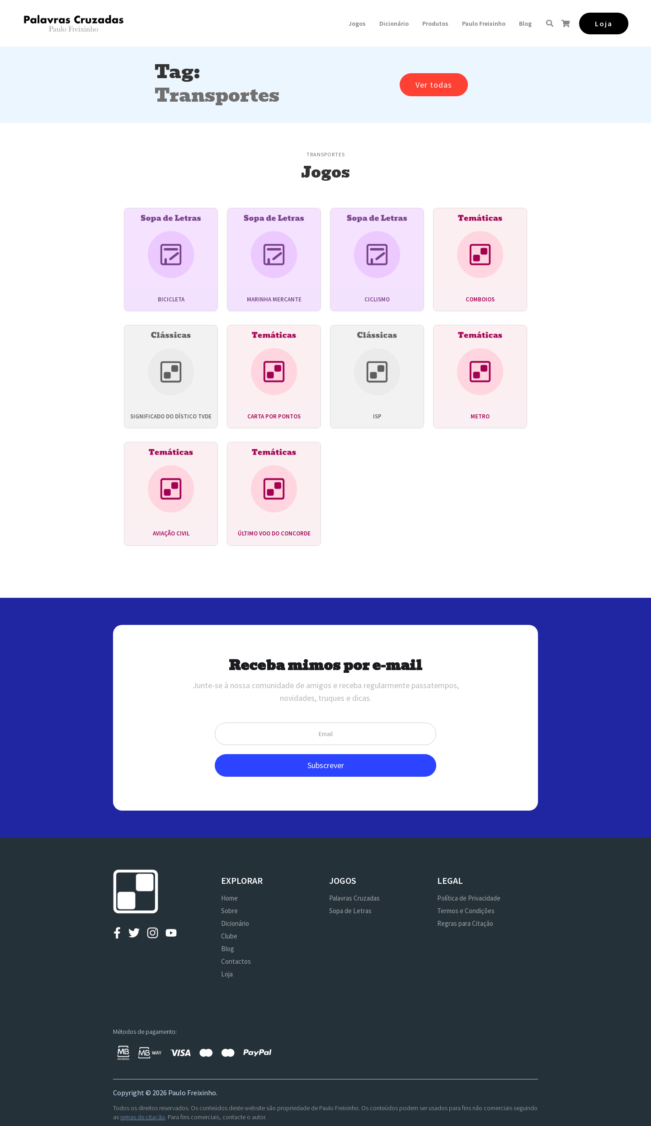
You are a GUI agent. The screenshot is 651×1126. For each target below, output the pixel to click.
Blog (525, 23)
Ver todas (433, 85)
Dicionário (394, 23)
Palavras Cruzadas (354, 898)
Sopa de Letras (350, 910)
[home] (73, 23)
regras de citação (142, 1117)
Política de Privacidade (468, 898)
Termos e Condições (466, 910)
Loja (227, 974)
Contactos (236, 961)
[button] (357, 23)
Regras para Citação (465, 923)
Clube (229, 936)
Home (229, 898)
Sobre (229, 910)
